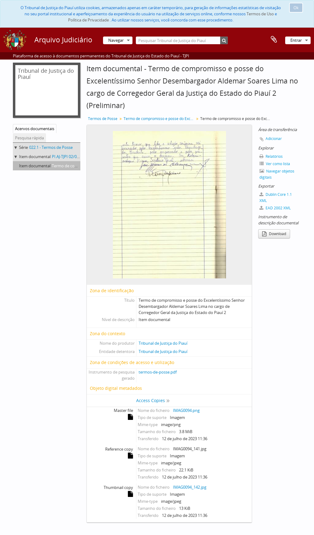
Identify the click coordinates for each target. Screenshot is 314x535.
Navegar (116, 40)
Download (274, 233)
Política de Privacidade (88, 20)
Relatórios (271, 156)
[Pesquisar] (224, 40)
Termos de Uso (260, 14)
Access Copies (150, 400)
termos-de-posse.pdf (158, 372)
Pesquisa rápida (29, 138)
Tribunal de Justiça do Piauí (163, 343)
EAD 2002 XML (275, 208)
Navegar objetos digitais (276, 174)
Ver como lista (274, 163)
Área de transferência (273, 39)
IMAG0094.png (186, 410)
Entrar (296, 40)
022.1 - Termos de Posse (51, 147)
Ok (296, 7)
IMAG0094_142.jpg (189, 487)
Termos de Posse (102, 118)
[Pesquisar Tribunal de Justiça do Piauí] (182, 40)
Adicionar (274, 138)
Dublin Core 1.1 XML (275, 197)
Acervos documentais (34, 128)
